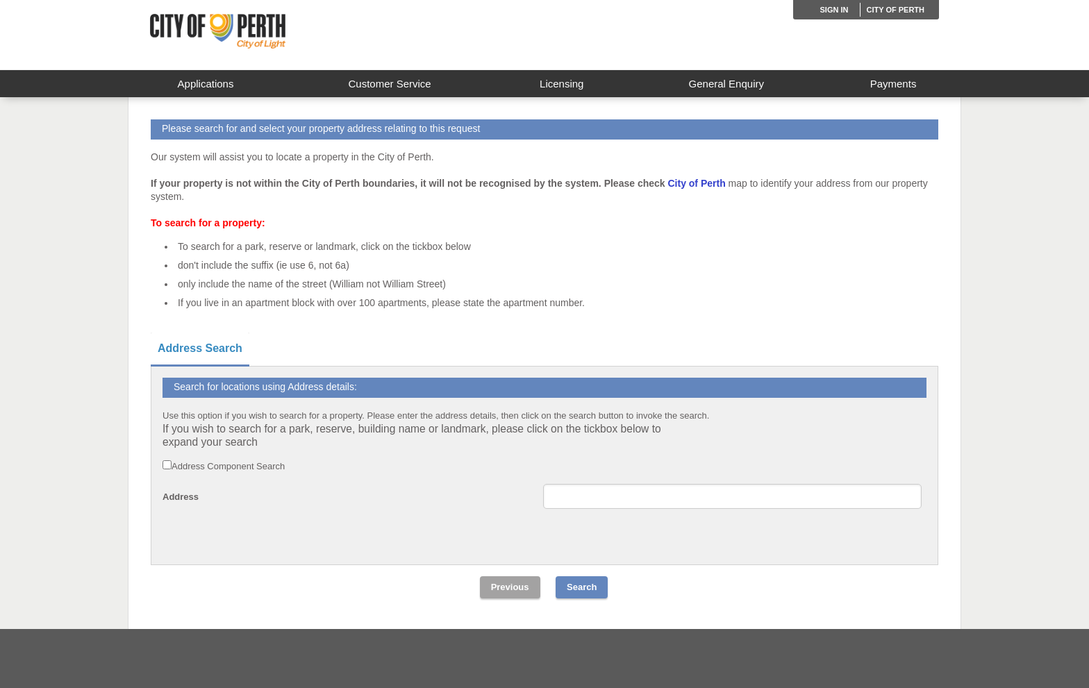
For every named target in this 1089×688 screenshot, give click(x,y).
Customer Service (389, 84)
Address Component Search (228, 466)
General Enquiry (726, 84)
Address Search (200, 348)
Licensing (561, 84)
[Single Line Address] (732, 496)
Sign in (834, 10)
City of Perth (895, 10)
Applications (206, 84)
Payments (893, 84)
